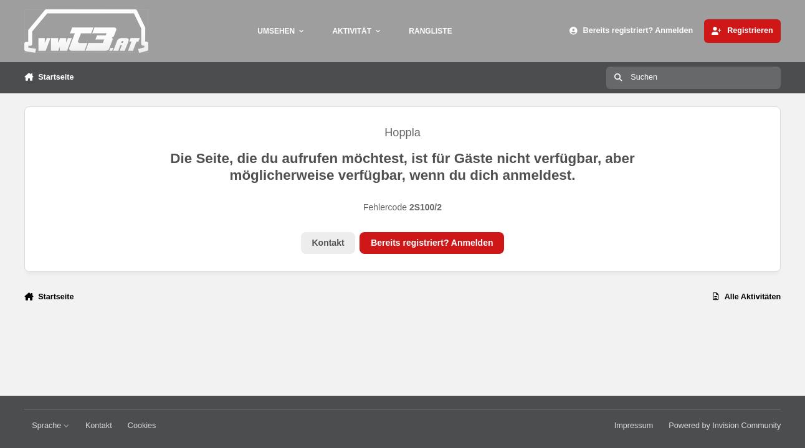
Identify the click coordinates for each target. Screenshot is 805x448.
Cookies (142, 425)
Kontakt (328, 243)
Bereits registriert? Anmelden (432, 243)
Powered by (725, 425)
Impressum (633, 425)
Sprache (50, 425)
